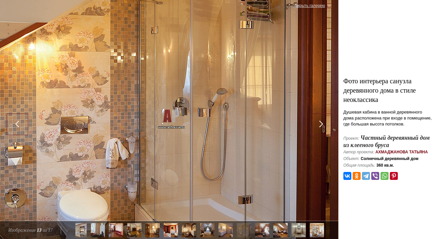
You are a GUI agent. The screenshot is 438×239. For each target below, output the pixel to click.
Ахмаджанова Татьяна (401, 152)
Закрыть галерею (309, 5)
